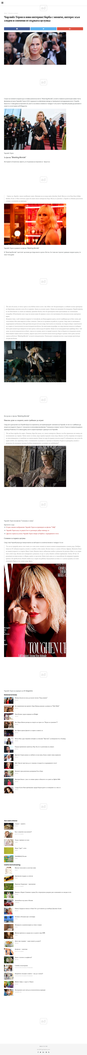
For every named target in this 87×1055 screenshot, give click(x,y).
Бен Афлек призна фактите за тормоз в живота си (29, 730)
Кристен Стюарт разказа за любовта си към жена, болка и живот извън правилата (38, 755)
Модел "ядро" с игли (20, 848)
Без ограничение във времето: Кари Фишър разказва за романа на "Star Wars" (37, 706)
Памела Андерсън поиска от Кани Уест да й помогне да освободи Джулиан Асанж (38, 908)
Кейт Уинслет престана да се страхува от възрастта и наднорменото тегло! (36, 763)
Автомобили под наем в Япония (24, 900)
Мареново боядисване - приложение (25, 884)
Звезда (5, 13)
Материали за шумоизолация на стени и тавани (28, 925)
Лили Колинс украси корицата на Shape (26, 714)
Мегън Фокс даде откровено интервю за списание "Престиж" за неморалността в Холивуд (40, 739)
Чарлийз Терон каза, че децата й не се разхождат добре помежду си (27, 530)
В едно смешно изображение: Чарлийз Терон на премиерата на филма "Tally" (31, 527)
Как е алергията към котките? (23, 832)
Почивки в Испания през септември (25, 917)
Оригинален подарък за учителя (24, 876)
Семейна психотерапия (21, 965)
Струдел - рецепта (20, 824)
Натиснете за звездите (13, 13)
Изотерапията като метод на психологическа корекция (30, 990)
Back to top (43, 1046)
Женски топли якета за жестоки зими (25, 868)
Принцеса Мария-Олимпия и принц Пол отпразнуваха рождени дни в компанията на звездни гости (43, 892)
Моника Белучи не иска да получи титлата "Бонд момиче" (31, 698)
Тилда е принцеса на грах (22, 840)
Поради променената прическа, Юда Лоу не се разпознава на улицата (34, 747)
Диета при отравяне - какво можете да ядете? (28, 941)
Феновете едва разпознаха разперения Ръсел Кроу (29, 771)
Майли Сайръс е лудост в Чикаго (24, 982)
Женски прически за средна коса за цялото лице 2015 (30, 933)
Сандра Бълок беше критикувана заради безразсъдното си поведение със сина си (38, 787)
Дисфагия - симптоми (21, 949)
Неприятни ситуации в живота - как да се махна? (29, 974)
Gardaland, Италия (21, 856)
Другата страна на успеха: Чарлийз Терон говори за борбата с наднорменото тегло (32, 534)
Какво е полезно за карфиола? (23, 957)
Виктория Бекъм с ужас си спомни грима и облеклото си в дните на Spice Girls (37, 779)
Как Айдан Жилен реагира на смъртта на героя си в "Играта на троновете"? (36, 722)
